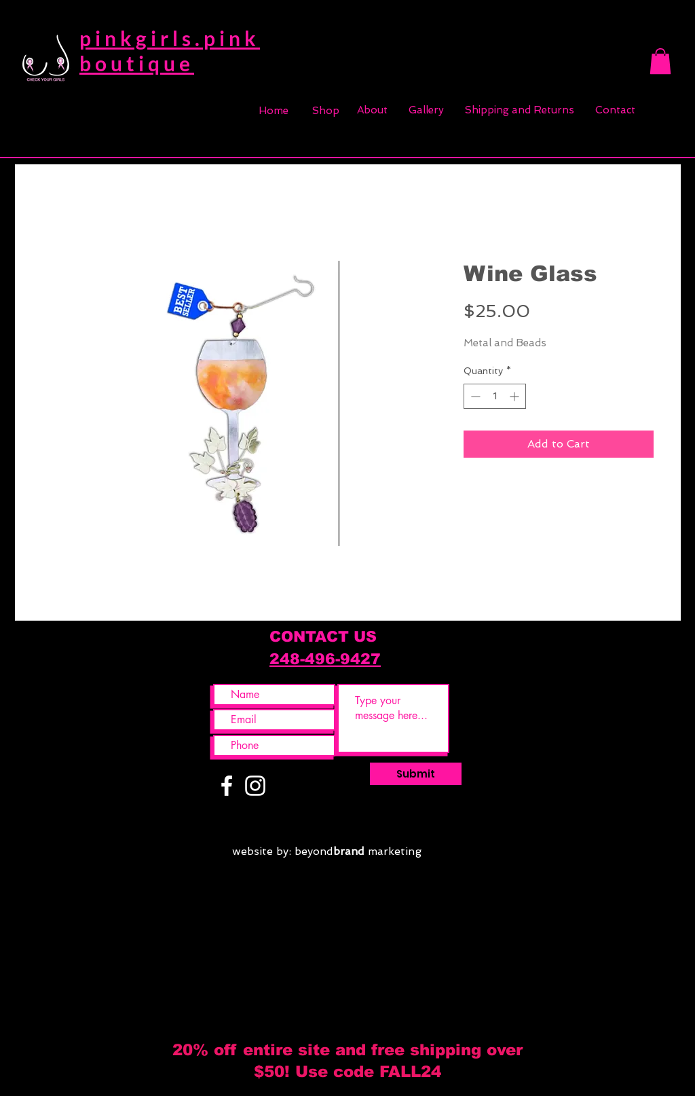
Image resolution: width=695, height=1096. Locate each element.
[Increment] (515, 396)
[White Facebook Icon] (226, 785)
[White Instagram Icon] (255, 785)
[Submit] (416, 774)
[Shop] (325, 111)
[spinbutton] (495, 396)
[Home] (273, 111)
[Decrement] (474, 396)
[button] (660, 61)
